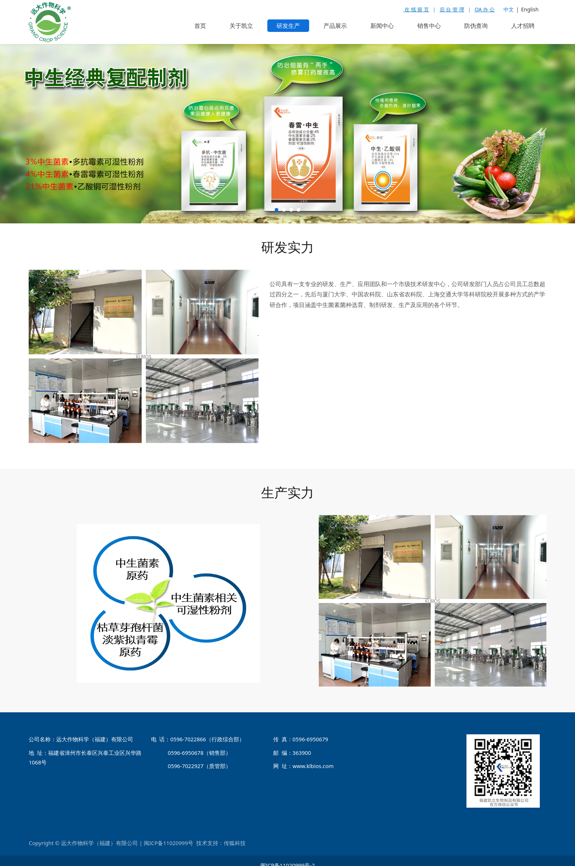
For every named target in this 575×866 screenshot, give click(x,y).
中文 (508, 9)
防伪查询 (476, 26)
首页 (200, 26)
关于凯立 (241, 26)
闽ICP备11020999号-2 (287, 856)
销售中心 (429, 26)
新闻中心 (382, 26)
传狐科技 (235, 834)
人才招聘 (523, 26)
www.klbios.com (313, 757)
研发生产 (288, 26)
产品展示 (335, 26)
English (530, 9)
